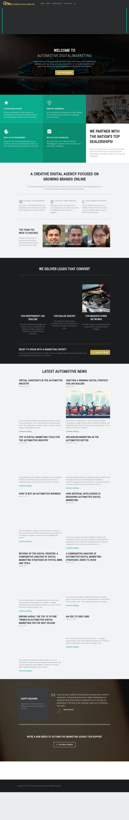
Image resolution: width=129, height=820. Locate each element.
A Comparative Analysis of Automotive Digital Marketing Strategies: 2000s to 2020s (83, 552)
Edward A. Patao (74, 244)
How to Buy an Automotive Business (40, 489)
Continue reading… (25, 427)
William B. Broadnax (53, 244)
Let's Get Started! (65, 72)
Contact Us (68, 3)
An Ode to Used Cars (77, 612)
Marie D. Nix (95, 244)
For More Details (64, 772)
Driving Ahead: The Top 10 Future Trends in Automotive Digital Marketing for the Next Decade (38, 615)
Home (42, 3)
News (48, 3)
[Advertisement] (64, 21)
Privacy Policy (57, 3)
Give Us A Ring (100, 348)
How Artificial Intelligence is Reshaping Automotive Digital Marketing (83, 492)
